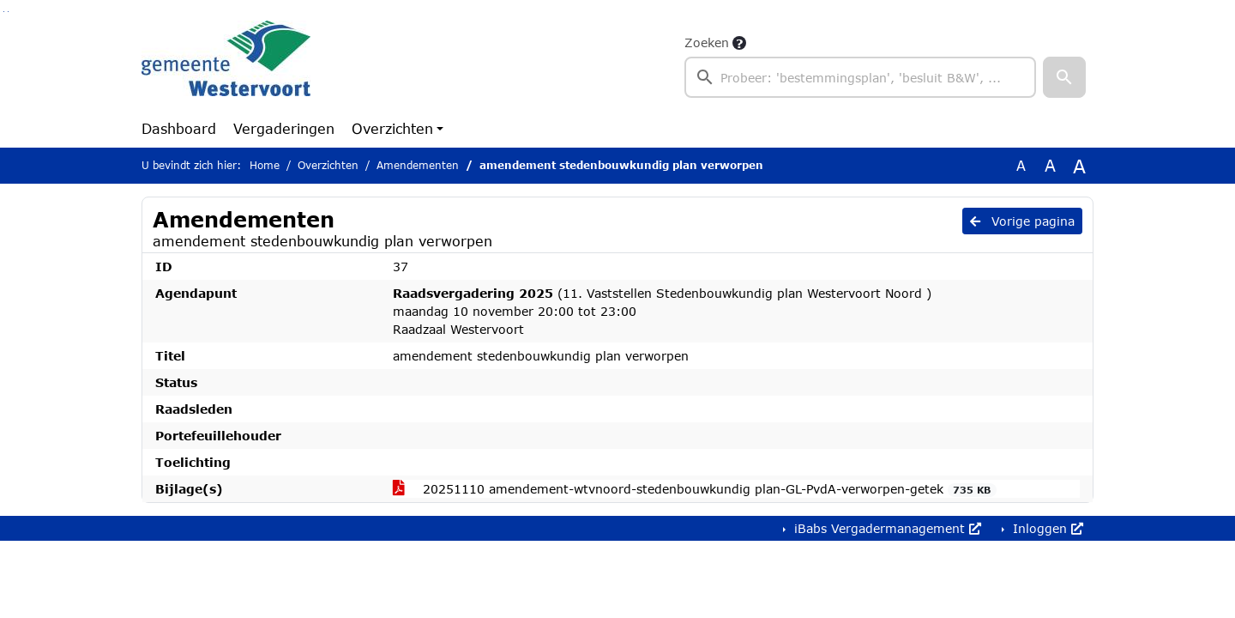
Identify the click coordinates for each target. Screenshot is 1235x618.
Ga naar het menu (8, 11)
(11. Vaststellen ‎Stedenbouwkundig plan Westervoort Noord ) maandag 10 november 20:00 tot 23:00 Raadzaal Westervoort (662, 311)
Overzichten (392, 128)
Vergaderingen (283, 128)
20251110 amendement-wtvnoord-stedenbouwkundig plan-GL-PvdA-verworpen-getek (695, 489)
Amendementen (418, 165)
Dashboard (179, 128)
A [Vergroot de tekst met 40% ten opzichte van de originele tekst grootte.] (1079, 165)
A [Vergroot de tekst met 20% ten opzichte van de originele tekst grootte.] (1050, 165)
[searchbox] (860, 77)
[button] (1064, 77)
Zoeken (706, 42)
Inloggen (1046, 528)
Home (265, 165)
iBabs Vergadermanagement (885, 528)
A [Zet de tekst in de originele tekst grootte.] (1021, 165)
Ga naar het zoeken (3, 11)
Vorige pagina (1022, 221)
